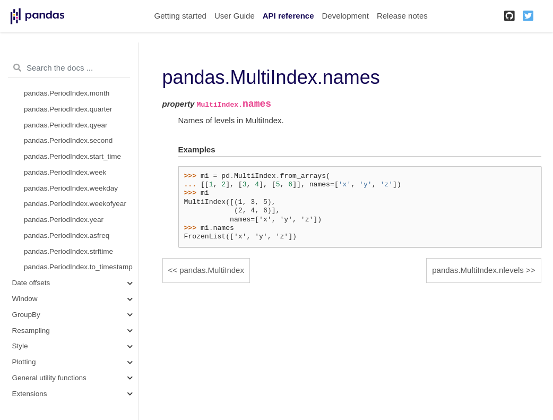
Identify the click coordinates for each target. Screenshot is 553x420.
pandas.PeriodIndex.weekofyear (75, 204)
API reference (288, 15)
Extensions (29, 394)
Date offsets (31, 283)
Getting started (180, 15)
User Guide (234, 15)
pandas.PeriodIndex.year (63, 220)
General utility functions (49, 378)
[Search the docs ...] (69, 68)
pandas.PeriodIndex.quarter (68, 109)
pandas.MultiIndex (211, 270)
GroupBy (26, 315)
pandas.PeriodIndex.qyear (66, 125)
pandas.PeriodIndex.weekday (71, 188)
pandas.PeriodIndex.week (65, 172)
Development (345, 15)
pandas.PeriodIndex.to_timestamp (78, 267)
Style (20, 346)
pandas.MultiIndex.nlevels (478, 270)
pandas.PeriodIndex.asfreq (66, 235)
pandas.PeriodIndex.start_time (72, 156)
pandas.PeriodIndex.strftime (68, 251)
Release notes (402, 15)
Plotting (24, 362)
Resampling (31, 331)
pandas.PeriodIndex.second (68, 140)
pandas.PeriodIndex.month (66, 93)
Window (25, 299)
